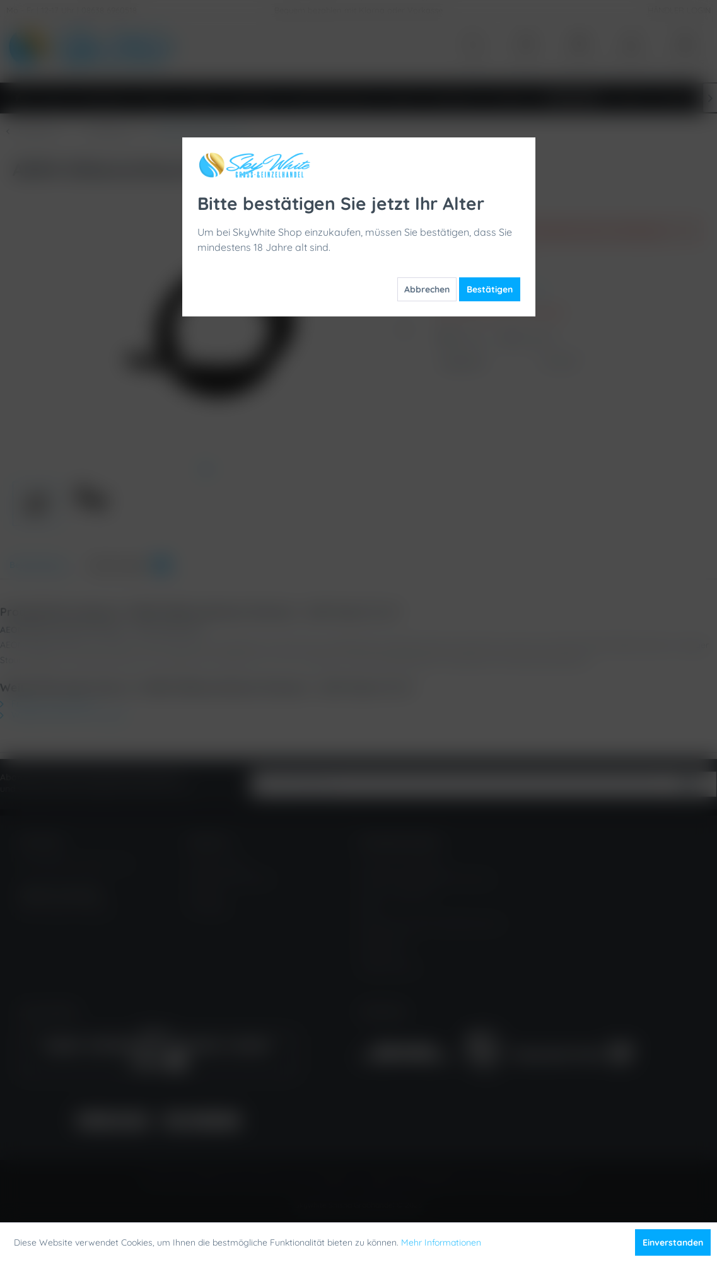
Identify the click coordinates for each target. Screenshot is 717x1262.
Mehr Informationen (441, 1242)
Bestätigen (490, 289)
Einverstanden (673, 1242)
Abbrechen (427, 289)
